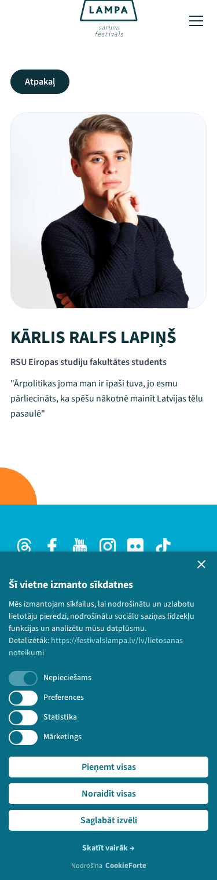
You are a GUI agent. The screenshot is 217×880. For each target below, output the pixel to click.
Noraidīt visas (109, 793)
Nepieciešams (67, 678)
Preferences (63, 697)
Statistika (60, 717)
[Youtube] (80, 546)
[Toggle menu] (196, 20)
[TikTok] (163, 546)
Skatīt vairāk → (108, 848)
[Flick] (135, 546)
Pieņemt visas (109, 767)
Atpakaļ (40, 81)
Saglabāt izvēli (108, 820)
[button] (201, 564)
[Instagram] (108, 546)
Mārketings (62, 737)
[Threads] (24, 546)
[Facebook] (52, 546)
